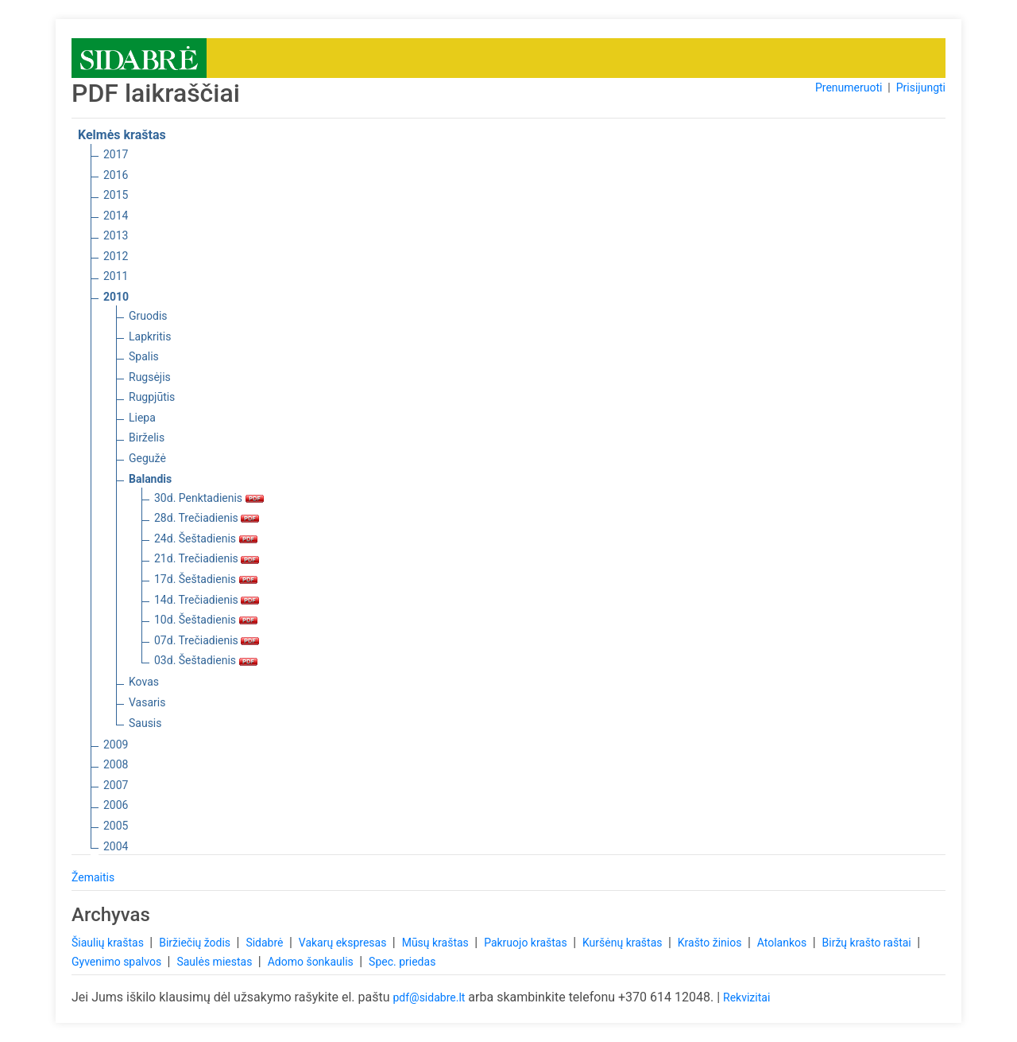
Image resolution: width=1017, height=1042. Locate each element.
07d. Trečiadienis (206, 640)
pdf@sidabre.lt (428, 997)
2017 (115, 154)
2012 (115, 256)
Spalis (144, 356)
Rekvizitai (746, 997)
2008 (115, 764)
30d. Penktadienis (209, 498)
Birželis (146, 437)
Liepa (142, 417)
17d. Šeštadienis (205, 579)
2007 (115, 785)
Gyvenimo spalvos (118, 961)
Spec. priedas (402, 961)
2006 (115, 805)
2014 (115, 215)
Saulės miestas (215, 961)
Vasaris (147, 702)
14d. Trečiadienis (206, 599)
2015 (115, 195)
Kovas (144, 681)
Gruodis (148, 315)
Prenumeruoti (848, 87)
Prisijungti (920, 87)
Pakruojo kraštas (527, 942)
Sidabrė (266, 942)
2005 (115, 825)
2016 (115, 175)
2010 (116, 296)
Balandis (150, 478)
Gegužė (147, 458)
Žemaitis (93, 877)
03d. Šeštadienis (205, 660)
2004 (115, 846)
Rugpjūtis (152, 397)
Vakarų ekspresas (344, 942)
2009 (115, 744)
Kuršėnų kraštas (623, 942)
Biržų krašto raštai (868, 942)
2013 (115, 235)
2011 (115, 276)
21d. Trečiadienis (206, 558)
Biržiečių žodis (196, 942)
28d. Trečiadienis (206, 517)
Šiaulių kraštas (109, 942)
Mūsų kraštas (437, 942)
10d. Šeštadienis (205, 619)
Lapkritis (150, 336)
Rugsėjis (150, 377)
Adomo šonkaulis (312, 961)
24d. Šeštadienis (205, 538)
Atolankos (783, 942)
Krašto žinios (711, 942)
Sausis (145, 723)
